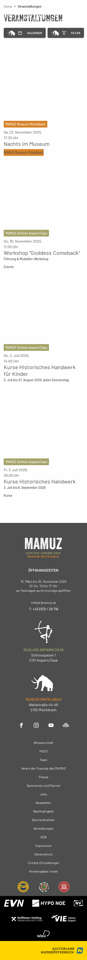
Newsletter (43, 803)
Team (44, 760)
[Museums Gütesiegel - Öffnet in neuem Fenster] (64, 886)
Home (8, 6)
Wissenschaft (44, 743)
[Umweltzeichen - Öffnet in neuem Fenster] (43, 886)
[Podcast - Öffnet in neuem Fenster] (65, 725)
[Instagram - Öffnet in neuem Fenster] (36, 725)
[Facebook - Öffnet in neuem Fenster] (21, 725)
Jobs (43, 794)
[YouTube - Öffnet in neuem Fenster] (51, 725)
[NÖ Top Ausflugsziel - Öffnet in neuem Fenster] (23, 886)
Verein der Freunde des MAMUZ (43, 768)
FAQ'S (43, 751)
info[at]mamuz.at (43, 603)
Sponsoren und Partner (43, 785)
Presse (43, 777)
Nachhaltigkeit (43, 811)
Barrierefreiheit (43, 820)
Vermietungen (43, 828)
